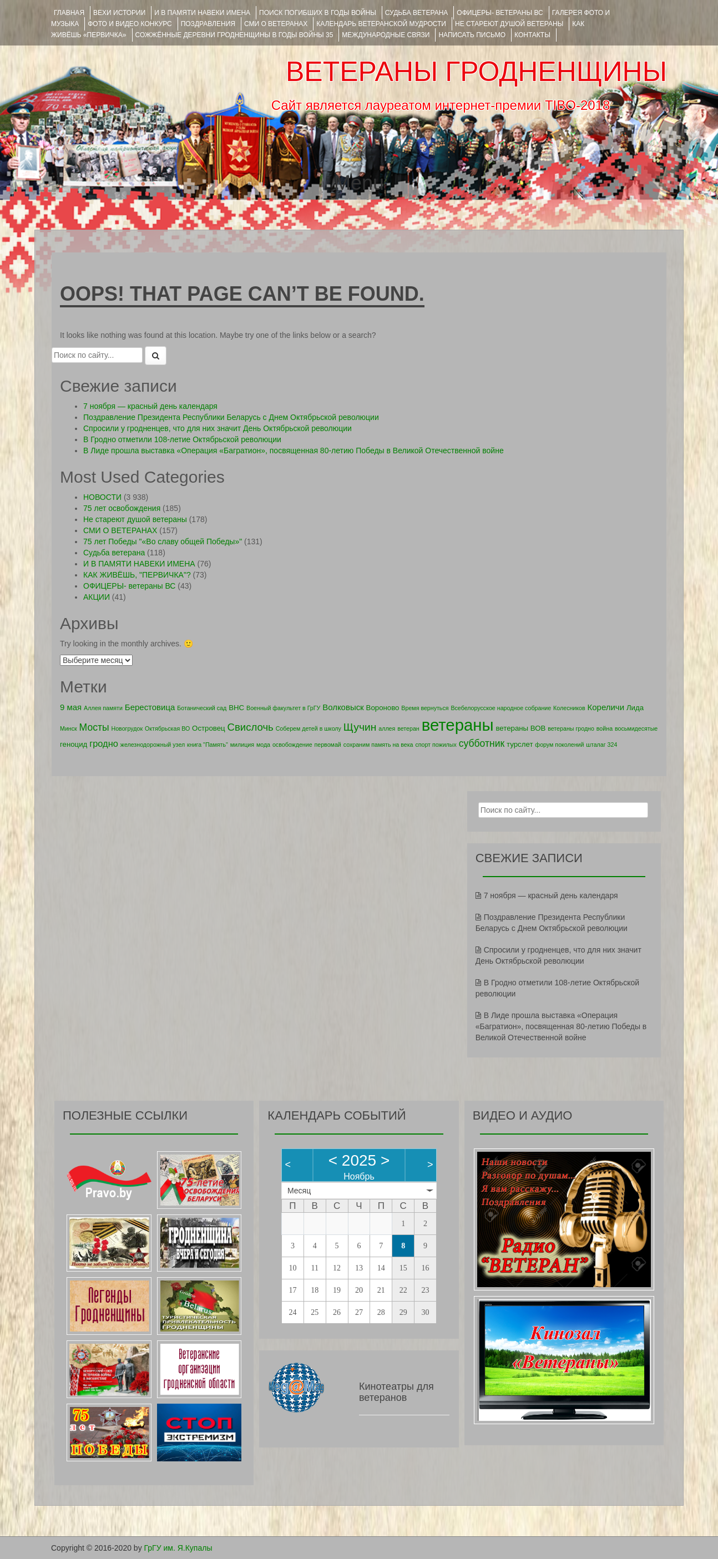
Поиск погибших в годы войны (317, 13)
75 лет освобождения (121, 508)
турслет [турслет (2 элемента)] (520, 744)
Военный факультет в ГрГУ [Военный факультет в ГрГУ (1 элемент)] (283, 708)
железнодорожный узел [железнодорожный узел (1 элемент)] (152, 744)
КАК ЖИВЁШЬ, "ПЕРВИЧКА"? (137, 574)
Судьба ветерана (416, 13)
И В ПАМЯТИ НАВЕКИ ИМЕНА (202, 13)
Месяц (299, 1190)
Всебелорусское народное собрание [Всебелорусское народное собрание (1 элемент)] (501, 708)
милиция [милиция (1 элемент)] (242, 744)
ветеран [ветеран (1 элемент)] (408, 728)
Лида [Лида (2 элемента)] (635, 707)
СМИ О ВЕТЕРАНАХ (275, 24)
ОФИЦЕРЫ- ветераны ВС (500, 13)
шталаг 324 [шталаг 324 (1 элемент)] (601, 744)
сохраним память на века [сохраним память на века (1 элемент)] (378, 744)
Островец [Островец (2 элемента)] (208, 728)
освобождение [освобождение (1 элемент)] (292, 744)
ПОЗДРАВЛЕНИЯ (208, 24)
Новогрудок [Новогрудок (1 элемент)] (127, 728)
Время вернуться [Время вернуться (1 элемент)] (424, 708)
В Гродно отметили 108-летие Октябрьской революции (182, 439)
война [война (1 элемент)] (604, 728)
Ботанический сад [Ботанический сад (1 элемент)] (201, 708)
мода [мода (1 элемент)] (263, 744)
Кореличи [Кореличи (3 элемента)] (606, 707)
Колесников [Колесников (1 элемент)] (569, 708)
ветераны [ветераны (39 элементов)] (458, 725)
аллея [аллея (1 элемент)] (386, 728)
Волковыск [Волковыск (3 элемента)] (343, 707)
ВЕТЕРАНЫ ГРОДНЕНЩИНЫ (476, 71)
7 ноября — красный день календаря (150, 406)
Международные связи (385, 35)
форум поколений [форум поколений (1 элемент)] (559, 744)
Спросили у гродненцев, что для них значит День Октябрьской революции (217, 428)
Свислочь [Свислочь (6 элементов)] (250, 727)
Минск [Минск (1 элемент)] (68, 728)
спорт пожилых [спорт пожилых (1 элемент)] (435, 744)
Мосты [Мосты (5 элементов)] (94, 727)
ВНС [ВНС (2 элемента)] (236, 707)
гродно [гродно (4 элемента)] (103, 743)
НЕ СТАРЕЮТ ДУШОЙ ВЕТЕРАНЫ (509, 24)
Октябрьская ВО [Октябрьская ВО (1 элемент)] (167, 728)
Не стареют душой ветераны (135, 519)
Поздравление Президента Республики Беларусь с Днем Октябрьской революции (231, 417)
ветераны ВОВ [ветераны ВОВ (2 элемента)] (520, 728)
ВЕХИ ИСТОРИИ (119, 13)
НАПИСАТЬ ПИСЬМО (471, 35)
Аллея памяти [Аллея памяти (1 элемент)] (103, 708)
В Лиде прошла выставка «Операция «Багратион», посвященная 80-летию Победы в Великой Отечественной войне (293, 450)
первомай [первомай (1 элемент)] (328, 744)
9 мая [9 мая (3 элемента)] (71, 707)
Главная (69, 13)
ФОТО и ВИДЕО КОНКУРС (129, 24)
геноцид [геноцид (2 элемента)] (73, 744)
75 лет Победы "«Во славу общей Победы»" (162, 541)
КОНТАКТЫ (532, 35)
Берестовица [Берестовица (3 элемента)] (150, 707)
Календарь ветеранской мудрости (381, 24)
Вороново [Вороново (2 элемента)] (383, 707)
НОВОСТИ (102, 497)
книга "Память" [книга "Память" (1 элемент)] (207, 744)
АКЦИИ (96, 597)
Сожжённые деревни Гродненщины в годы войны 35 (234, 35)
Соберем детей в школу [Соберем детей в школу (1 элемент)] (308, 728)
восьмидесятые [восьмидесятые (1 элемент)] (636, 728)
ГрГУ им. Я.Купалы (178, 1547)
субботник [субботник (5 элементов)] (481, 743)
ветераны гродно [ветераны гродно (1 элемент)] (571, 728)
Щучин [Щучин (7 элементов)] (360, 727)
